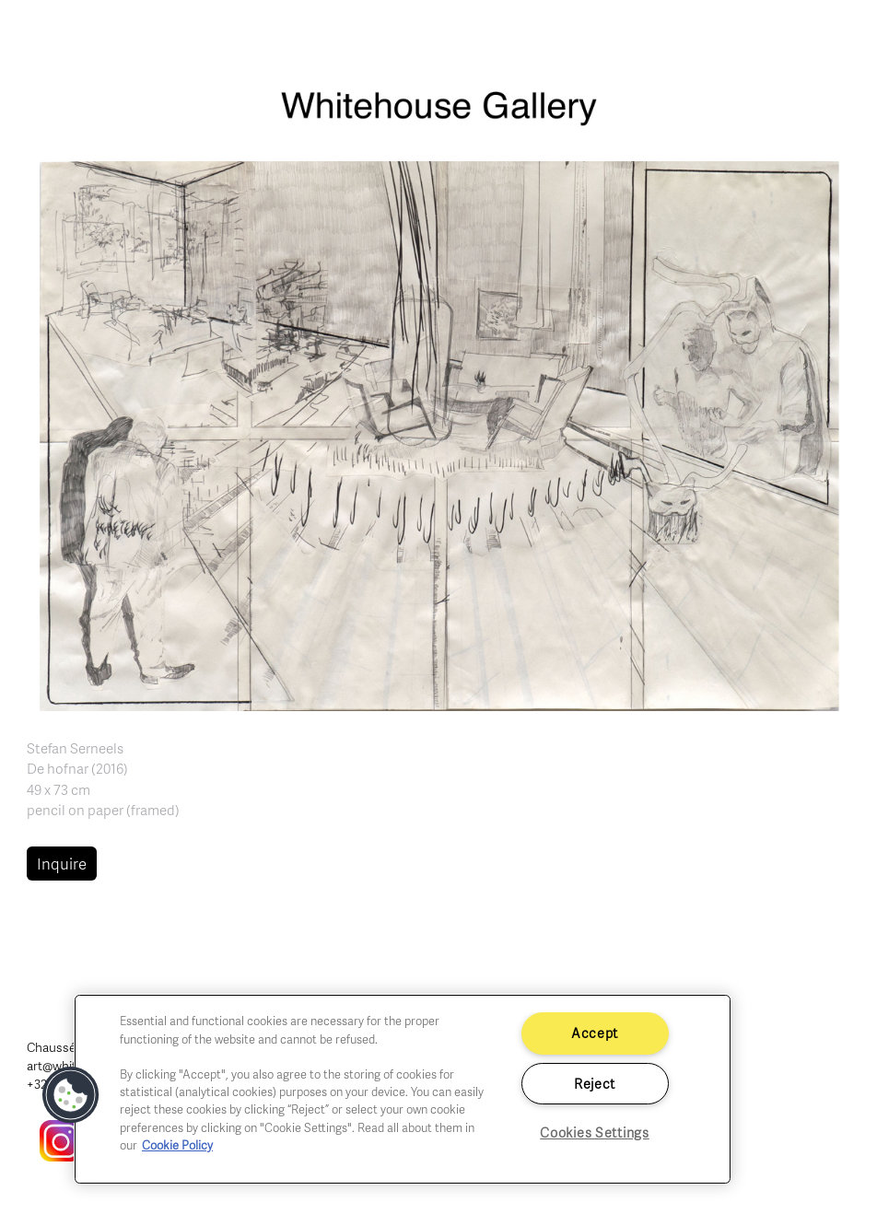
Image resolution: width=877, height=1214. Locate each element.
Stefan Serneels (75, 748)
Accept (594, 1032)
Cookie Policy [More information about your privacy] (177, 1145)
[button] (439, 434)
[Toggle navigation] (842, 37)
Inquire (62, 863)
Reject (594, 1083)
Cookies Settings (594, 1132)
